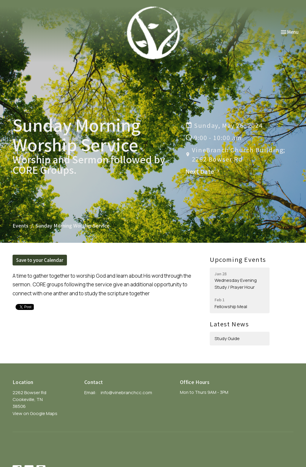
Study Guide (227, 338)
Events (20, 225)
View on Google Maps (35, 413)
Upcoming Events (238, 259)
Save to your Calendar (39, 260)
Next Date (203, 171)
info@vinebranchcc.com (126, 392)
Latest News (229, 323)
